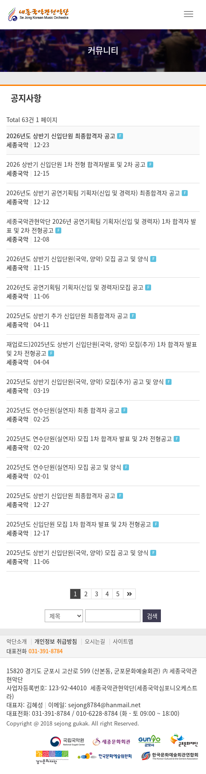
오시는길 (95, 641)
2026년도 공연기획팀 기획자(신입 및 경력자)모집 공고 (75, 287)
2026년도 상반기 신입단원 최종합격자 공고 (61, 135)
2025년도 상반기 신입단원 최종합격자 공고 (61, 495)
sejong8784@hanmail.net (104, 704)
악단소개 (16, 641)
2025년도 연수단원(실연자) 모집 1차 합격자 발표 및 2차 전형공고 (90, 438)
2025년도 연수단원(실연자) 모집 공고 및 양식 (64, 467)
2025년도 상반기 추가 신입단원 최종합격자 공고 (68, 315)
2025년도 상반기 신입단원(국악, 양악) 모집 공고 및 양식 (78, 552)
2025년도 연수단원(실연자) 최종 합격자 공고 (63, 410)
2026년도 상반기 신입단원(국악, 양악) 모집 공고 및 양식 (78, 258)
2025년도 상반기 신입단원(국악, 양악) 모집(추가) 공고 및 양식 (86, 381)
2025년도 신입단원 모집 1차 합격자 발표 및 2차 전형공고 (79, 524)
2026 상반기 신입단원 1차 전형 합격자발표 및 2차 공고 (76, 164)
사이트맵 (123, 641)
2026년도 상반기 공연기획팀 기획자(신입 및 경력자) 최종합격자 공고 (94, 192)
